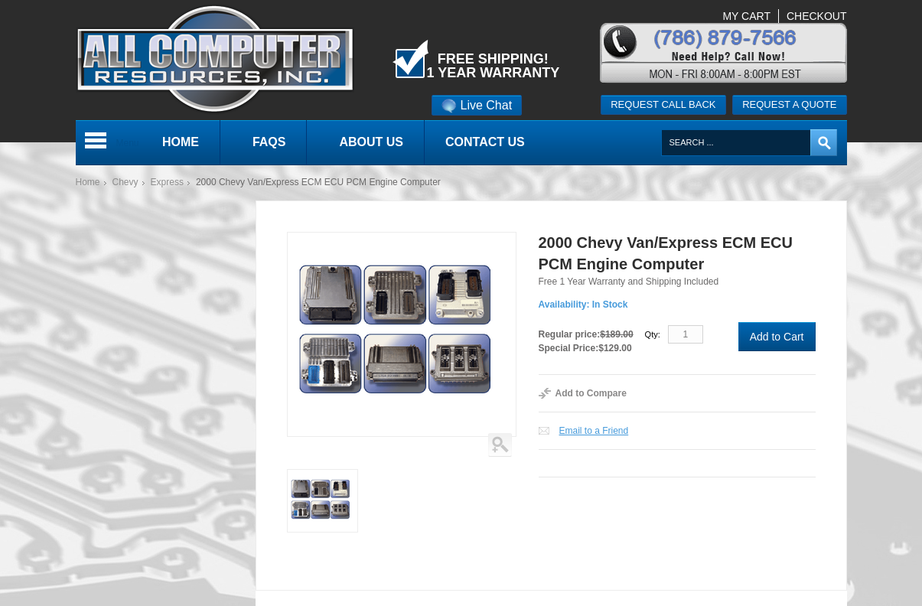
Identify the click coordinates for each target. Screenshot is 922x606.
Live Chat (477, 105)
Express (167, 182)
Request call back (663, 104)
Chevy (125, 182)
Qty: (652, 334)
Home (88, 182)
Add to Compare (591, 393)
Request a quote (789, 104)
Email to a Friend (594, 430)
